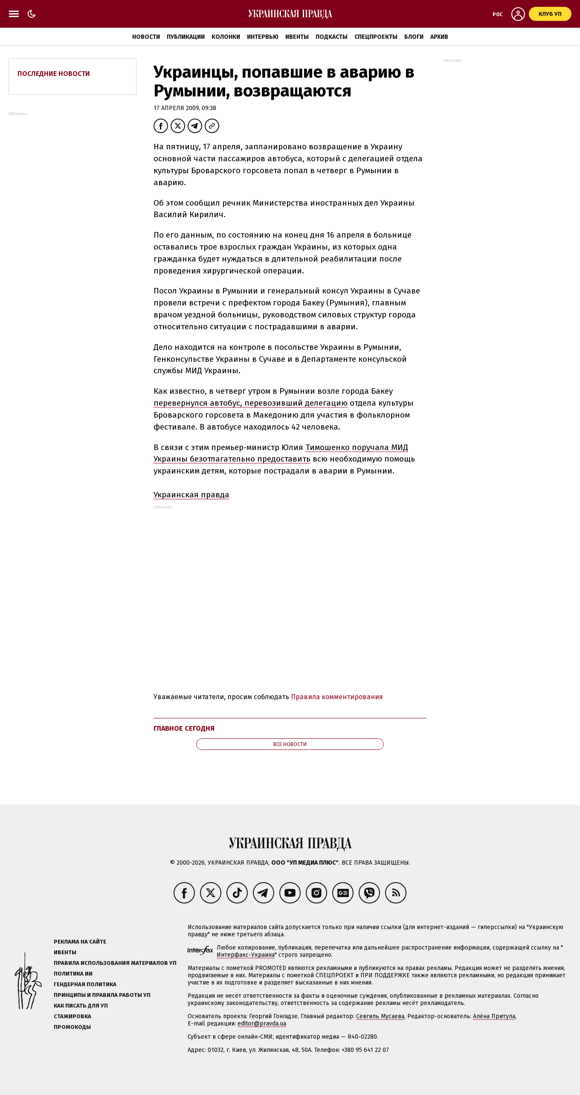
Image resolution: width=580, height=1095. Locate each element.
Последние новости (53, 74)
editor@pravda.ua (262, 1023)
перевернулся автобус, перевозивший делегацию (251, 403)
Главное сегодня (184, 728)
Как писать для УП (81, 1005)
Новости (146, 37)
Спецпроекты (375, 37)
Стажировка (72, 1016)
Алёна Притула (494, 1016)
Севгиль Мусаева (380, 1016)
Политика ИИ (73, 973)
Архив (439, 37)
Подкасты (332, 37)
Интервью (262, 37)
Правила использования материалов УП (115, 963)
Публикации (186, 37)
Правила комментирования (337, 697)
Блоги (413, 37)
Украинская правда (191, 495)
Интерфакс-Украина (246, 954)
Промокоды (72, 1027)
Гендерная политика (85, 984)
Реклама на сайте (80, 941)
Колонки (226, 37)
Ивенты (297, 37)
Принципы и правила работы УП (102, 995)
